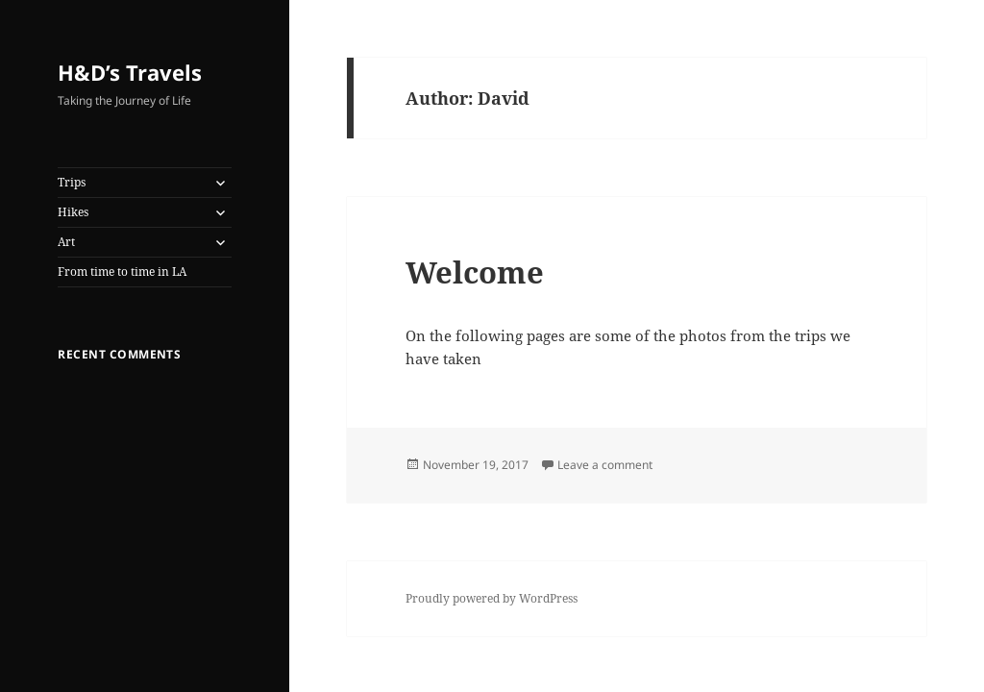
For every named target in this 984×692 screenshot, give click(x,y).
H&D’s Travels (130, 72)
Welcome (475, 272)
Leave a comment (604, 465)
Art (66, 242)
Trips (72, 182)
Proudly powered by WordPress (492, 598)
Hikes (73, 212)
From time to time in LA (122, 271)
